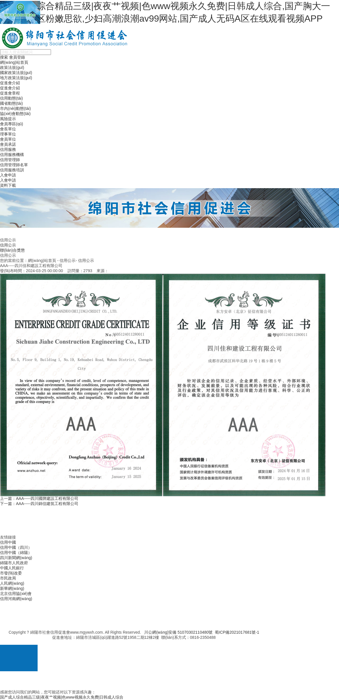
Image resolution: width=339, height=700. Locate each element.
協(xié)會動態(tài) (15, 113)
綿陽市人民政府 (14, 563)
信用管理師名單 (14, 165)
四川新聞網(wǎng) (16, 557)
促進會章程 (10, 93)
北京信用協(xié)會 (16, 593)
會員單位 (8, 139)
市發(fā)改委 (11, 573)
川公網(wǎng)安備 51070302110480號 (178, 632)
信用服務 (8, 149)
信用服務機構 (12, 154)
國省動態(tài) (11, 103)
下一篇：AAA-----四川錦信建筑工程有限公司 (39, 503)
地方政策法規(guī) (16, 77)
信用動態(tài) (11, 98)
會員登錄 (17, 57)
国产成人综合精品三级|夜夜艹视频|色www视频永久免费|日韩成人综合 (61, 697)
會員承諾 (8, 144)
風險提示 (8, 118)
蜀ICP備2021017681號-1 (237, 632)
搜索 (4, 57)
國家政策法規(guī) (16, 72)
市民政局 (8, 578)
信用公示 (8, 245)
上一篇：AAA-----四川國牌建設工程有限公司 (39, 498)
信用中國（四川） (16, 547)
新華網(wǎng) (12, 588)
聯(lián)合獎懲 (12, 250)
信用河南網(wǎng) (16, 598)
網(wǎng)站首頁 (14, 62)
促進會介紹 (10, 83)
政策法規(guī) (12, 67)
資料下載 (8, 185)
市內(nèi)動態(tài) (15, 108)
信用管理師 (10, 159)
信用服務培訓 (12, 170)
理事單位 (8, 134)
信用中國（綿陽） (16, 552)
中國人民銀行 (12, 568)
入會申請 (8, 175)
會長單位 (8, 129)
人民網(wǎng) (12, 583)
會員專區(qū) (11, 124)
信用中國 (8, 542)
